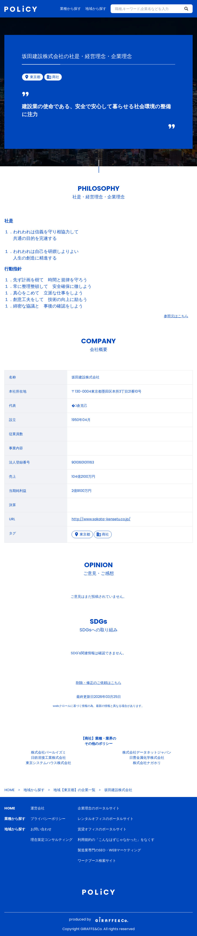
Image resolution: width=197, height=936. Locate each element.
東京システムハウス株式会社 (48, 762)
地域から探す (95, 8)
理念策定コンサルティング (51, 839)
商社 (103, 534)
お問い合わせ (41, 829)
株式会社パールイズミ (48, 752)
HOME (9, 789)
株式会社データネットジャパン (146, 752)
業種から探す (70, 8)
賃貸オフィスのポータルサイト (102, 829)
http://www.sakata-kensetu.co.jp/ (101, 519)
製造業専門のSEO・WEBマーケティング (109, 850)
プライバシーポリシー (48, 818)
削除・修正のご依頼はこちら (98, 682)
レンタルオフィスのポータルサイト (106, 818)
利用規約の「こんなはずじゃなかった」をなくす (116, 839)
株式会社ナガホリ (147, 762)
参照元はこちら (176, 316)
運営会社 (38, 808)
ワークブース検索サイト (97, 860)
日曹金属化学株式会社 (146, 757)
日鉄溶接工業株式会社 (48, 757)
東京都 (82, 534)
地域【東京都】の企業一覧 (74, 789)
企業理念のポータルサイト (99, 808)
